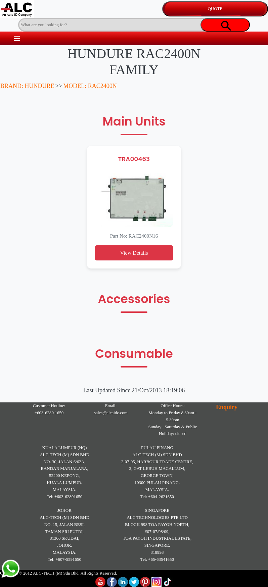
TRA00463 (134, 159)
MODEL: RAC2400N (90, 86)
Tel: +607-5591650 (64, 559)
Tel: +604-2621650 (157, 496)
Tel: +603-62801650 (64, 496)
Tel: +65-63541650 (157, 559)
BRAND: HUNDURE (27, 86)
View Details (134, 253)
